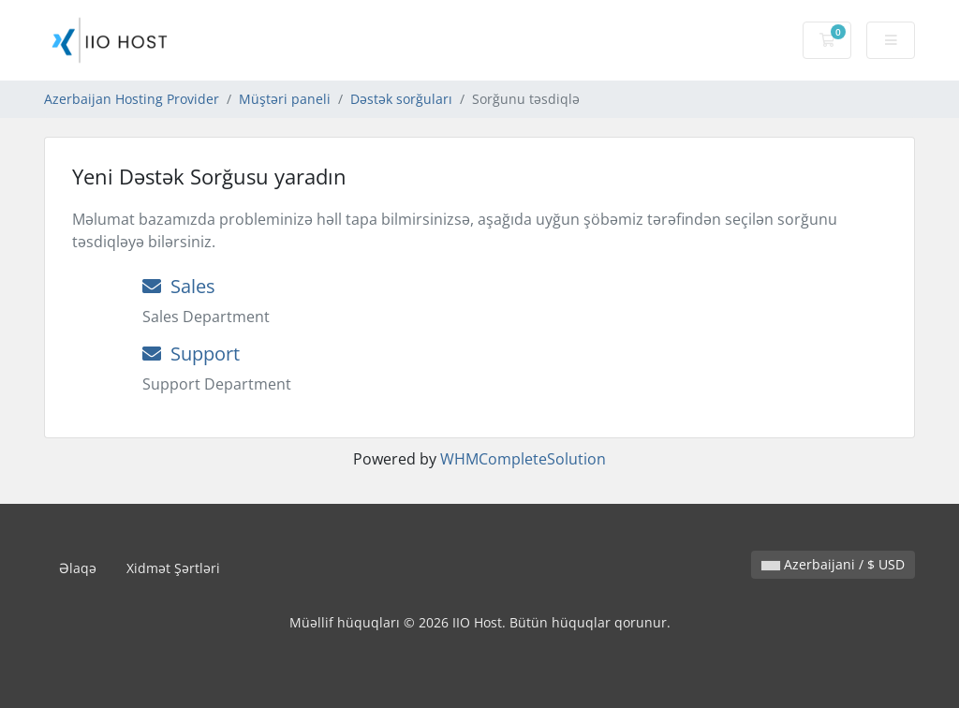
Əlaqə (77, 568)
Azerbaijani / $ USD (833, 564)
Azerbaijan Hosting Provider (131, 99)
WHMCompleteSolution (523, 459)
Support (191, 353)
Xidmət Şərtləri (173, 568)
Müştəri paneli (285, 99)
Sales (178, 286)
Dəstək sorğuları (401, 99)
